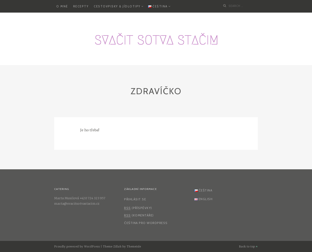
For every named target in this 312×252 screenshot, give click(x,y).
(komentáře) (139, 215)
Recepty (81, 6)
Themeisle (134, 246)
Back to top (248, 246)
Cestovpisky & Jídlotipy (117, 6)
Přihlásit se (135, 199)
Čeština (158, 6)
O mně (62, 6)
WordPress (92, 246)
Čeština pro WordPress (146, 223)
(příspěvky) (138, 208)
